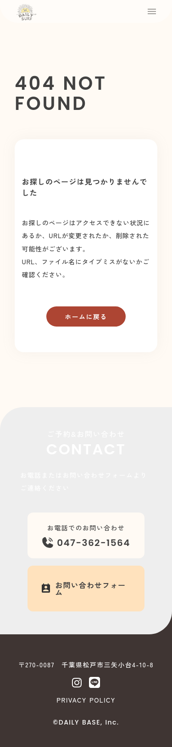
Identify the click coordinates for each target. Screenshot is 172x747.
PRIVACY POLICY (85, 699)
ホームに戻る (86, 316)
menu (151, 11)
